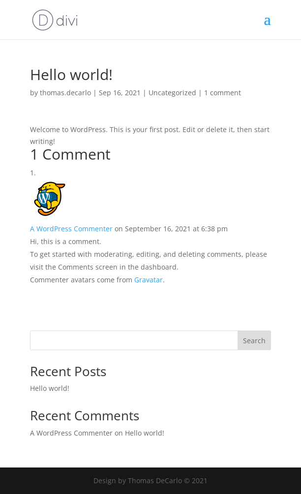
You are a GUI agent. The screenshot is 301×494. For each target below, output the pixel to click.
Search (254, 340)
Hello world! (49, 388)
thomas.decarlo (65, 92)
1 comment (222, 92)
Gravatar (148, 279)
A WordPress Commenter (71, 228)
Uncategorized (172, 92)
